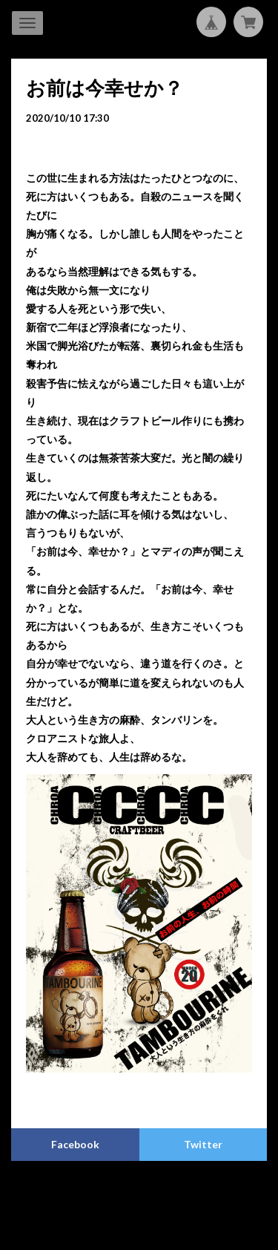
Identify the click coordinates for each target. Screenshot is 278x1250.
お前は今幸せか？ (104, 87)
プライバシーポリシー (80, 1193)
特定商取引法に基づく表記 (188, 1193)
